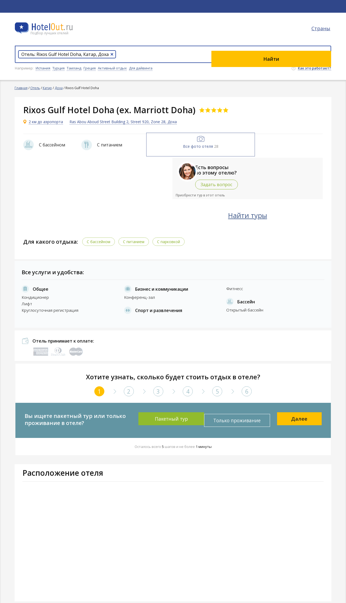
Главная (21, 88)
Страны (321, 34)
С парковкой (170, 239)
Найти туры (277, 213)
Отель (35, 88)
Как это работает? (314, 68)
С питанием (136, 239)
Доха (59, 88)
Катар (47, 88)
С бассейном (101, 239)
